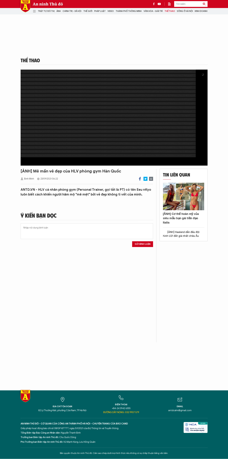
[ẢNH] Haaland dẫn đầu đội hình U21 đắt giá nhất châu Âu (181, 234)
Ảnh (58, 11)
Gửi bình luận (143, 244)
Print (151, 179)
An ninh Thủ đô (48, 4)
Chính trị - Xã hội (72, 11)
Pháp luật (100, 11)
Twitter (145, 179)
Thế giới (87, 11)
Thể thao (170, 11)
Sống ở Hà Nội (185, 11)
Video (111, 11)
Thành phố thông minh (129, 11)
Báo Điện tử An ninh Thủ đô (25, 6)
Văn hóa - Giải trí (153, 11)
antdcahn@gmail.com (180, 410)
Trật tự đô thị (46, 11)
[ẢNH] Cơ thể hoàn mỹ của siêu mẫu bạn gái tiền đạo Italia (181, 218)
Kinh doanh (201, 11)
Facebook (140, 179)
